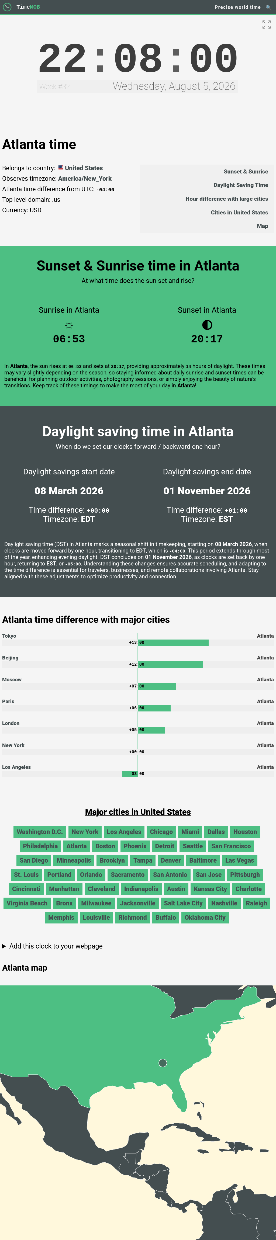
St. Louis (26, 881)
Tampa (142, 867)
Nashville (224, 910)
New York (13, 751)
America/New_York (85, 178)
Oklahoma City (205, 924)
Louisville (96, 924)
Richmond (133, 924)
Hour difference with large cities (226, 198)
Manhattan (64, 896)
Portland (59, 881)
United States (80, 168)
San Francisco (231, 853)
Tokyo (9, 638)
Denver (171, 867)
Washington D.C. (40, 839)
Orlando (91, 881)
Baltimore (203, 867)
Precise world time (238, 7)
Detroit (164, 853)
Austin (176, 896)
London (10, 728)
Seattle (193, 853)
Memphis (61, 924)
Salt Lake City (183, 910)
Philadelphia (40, 853)
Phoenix (135, 853)
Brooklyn (112, 867)
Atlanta (77, 853)
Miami (190, 839)
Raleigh (256, 910)
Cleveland (102, 896)
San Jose (209, 881)
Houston (245, 839)
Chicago (161, 839)
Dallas (216, 839)
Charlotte (249, 896)
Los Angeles (16, 773)
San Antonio (170, 881)
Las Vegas (239, 867)
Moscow (12, 683)
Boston (105, 853)
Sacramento (127, 881)
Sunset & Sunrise (246, 171)
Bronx (64, 910)
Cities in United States (239, 212)
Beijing (10, 661)
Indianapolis (141, 896)
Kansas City (210, 896)
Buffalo (166, 924)
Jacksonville (138, 910)
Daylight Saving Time (241, 185)
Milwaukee (96, 910)
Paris (8, 706)
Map (262, 226)
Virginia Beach (27, 910)
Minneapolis (74, 867)
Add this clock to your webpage (55, 953)
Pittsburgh (245, 881)
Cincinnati (26, 896)
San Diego (34, 867)
